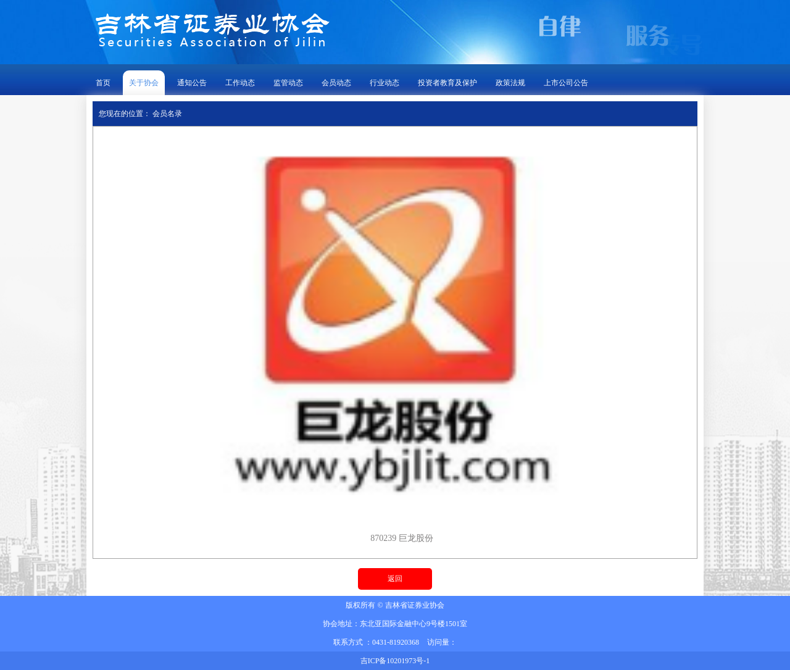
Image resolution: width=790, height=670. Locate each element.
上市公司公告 (566, 82)
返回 (395, 578)
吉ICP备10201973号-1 (395, 660)
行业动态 (384, 82)
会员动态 (336, 82)
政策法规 (510, 82)
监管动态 (288, 82)
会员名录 (167, 113)
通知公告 (192, 82)
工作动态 (240, 82)
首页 (103, 82)
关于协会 (144, 82)
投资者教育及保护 (447, 82)
